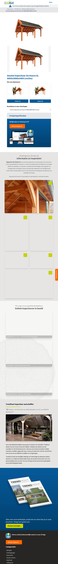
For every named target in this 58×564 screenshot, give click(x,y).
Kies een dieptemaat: (13, 82)
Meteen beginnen (16, 126)
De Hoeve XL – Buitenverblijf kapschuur (24, 9)
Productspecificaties (18, 116)
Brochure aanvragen (14, 526)
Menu (50, 2)
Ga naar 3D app (56, 274)
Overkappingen (10, 553)
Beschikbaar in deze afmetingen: (17, 106)
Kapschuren (10, 9)
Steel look (9, 560)
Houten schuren (10, 558)
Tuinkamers (9, 562)
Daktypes (9, 550)
